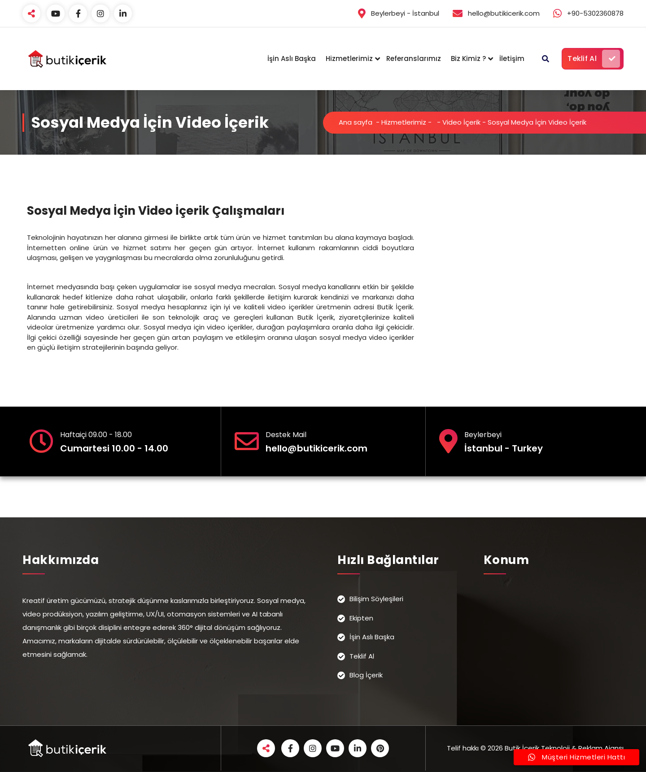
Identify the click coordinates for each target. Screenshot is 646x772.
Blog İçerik (366, 675)
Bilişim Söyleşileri (376, 598)
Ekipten (361, 618)
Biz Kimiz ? (468, 58)
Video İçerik (461, 122)
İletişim (511, 58)
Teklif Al (593, 59)
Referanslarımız (413, 58)
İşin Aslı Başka (291, 58)
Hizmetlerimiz (349, 58)
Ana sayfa (355, 122)
